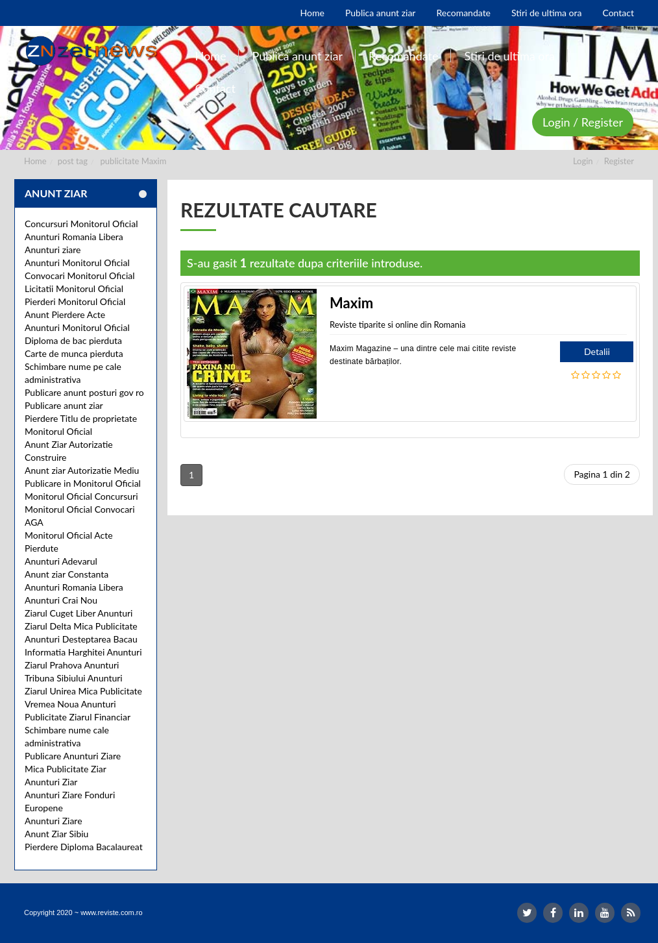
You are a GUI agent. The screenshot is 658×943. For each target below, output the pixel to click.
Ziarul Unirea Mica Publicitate (83, 690)
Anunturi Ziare (53, 820)
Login (583, 161)
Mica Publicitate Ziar (65, 768)
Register (619, 161)
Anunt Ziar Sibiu (56, 833)
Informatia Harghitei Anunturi (83, 651)
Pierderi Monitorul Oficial (75, 301)
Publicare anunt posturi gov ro (84, 392)
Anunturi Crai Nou (61, 600)
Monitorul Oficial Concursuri (81, 496)
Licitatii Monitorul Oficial (74, 288)
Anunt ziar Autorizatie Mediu (82, 470)
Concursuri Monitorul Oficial (81, 223)
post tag (73, 161)
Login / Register (582, 122)
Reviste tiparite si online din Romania (398, 324)
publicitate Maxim (134, 161)
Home (35, 161)
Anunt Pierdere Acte (65, 314)
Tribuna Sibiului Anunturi (74, 677)
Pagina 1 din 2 (602, 474)
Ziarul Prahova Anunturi (72, 664)
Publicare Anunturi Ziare (73, 755)
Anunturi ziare (53, 249)
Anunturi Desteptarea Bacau (81, 638)
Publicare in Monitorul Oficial (83, 483)
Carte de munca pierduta (74, 353)
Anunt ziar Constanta (66, 574)
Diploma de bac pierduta (73, 340)
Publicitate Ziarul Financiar (77, 716)
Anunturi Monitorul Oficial (77, 262)
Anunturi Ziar (51, 781)
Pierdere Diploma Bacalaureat (84, 846)
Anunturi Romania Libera (74, 236)
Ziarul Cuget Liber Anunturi (78, 612)
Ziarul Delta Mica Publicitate (81, 625)
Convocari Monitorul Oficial (80, 275)
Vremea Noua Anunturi (70, 703)
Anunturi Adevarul (61, 561)
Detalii (597, 351)
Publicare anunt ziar (64, 405)
